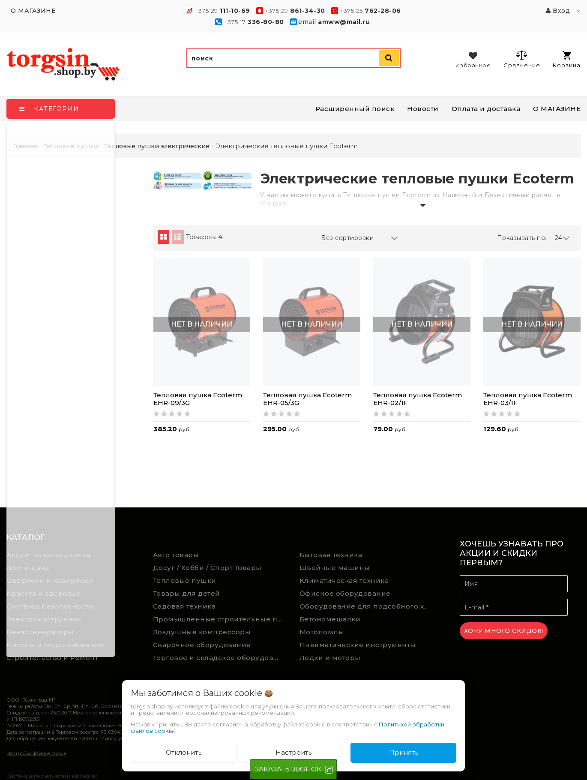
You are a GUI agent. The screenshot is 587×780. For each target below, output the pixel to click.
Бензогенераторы (40, 632)
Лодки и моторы (330, 658)
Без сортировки (359, 238)
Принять (403, 752)
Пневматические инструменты (357, 645)
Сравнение (521, 59)
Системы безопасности (49, 606)
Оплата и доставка (486, 109)
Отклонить (183, 752)
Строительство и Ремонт (52, 658)
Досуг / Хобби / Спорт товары (207, 568)
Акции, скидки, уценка (48, 555)
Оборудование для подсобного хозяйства (366, 606)
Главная (25, 146)
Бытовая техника (330, 555)
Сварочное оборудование (202, 645)
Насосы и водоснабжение (55, 645)
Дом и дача (27, 568)
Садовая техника (184, 606)
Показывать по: (522, 238)
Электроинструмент (44, 619)
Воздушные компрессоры (202, 632)
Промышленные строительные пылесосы (220, 619)
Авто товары (176, 555)
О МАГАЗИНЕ (557, 109)
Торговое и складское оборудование (220, 658)
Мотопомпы (321, 632)
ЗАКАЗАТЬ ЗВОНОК (288, 769)
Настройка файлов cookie (36, 753)
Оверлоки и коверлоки (49, 580)
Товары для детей (186, 593)
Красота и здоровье (43, 593)
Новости (423, 109)
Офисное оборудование (345, 593)
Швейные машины (334, 568)
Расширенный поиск (355, 109)
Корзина (567, 60)
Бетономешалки (330, 619)
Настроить (293, 752)
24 (562, 238)
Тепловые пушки (184, 580)
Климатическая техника (344, 580)
